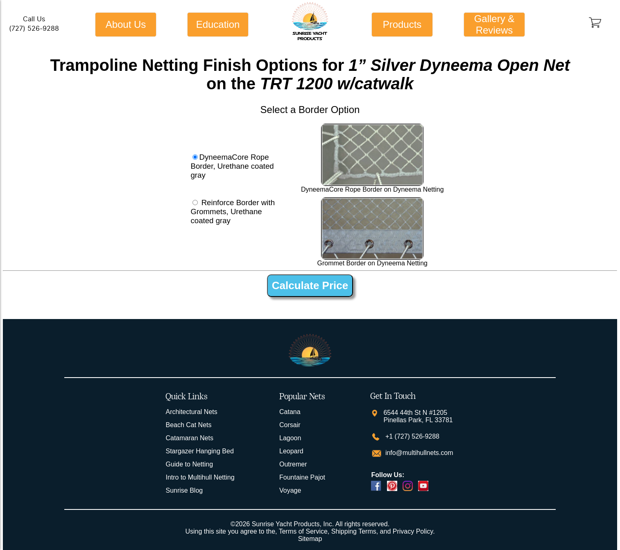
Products (402, 24)
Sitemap (310, 538)
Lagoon (290, 438)
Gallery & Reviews (494, 24)
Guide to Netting (189, 464)
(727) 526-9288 (34, 28)
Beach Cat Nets (188, 424)
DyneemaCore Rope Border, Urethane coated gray (232, 166)
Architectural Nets (191, 411)
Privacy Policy (413, 531)
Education (218, 24)
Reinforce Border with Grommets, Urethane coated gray (232, 211)
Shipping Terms (353, 531)
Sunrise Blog (184, 490)
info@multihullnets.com (418, 452)
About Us (126, 24)
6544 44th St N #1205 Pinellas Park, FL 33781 (418, 416)
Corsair (290, 424)
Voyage (290, 490)
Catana (290, 411)
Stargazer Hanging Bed (199, 451)
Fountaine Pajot (302, 477)
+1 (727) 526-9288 (411, 436)
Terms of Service (303, 531)
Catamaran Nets (189, 438)
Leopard (291, 451)
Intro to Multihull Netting (199, 477)
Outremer (293, 464)
